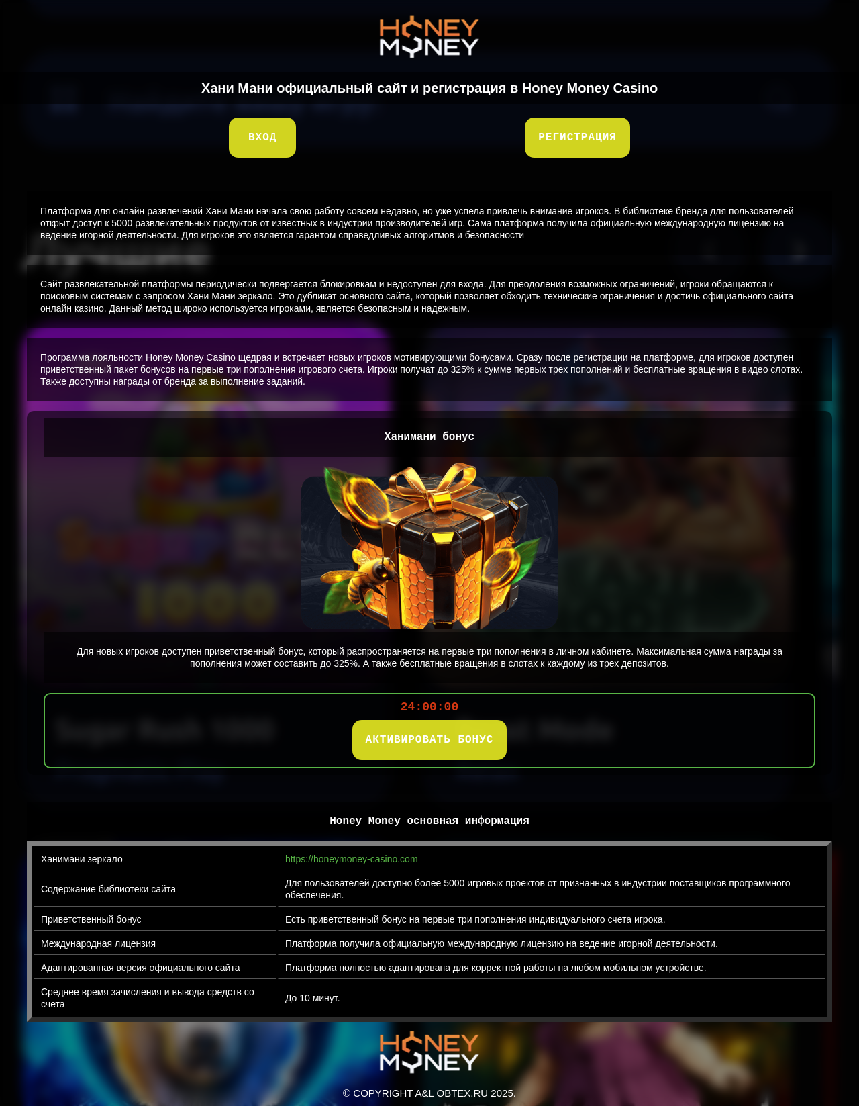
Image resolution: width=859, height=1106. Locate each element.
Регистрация (577, 137)
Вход (262, 137)
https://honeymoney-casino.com (351, 859)
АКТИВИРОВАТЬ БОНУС (430, 740)
